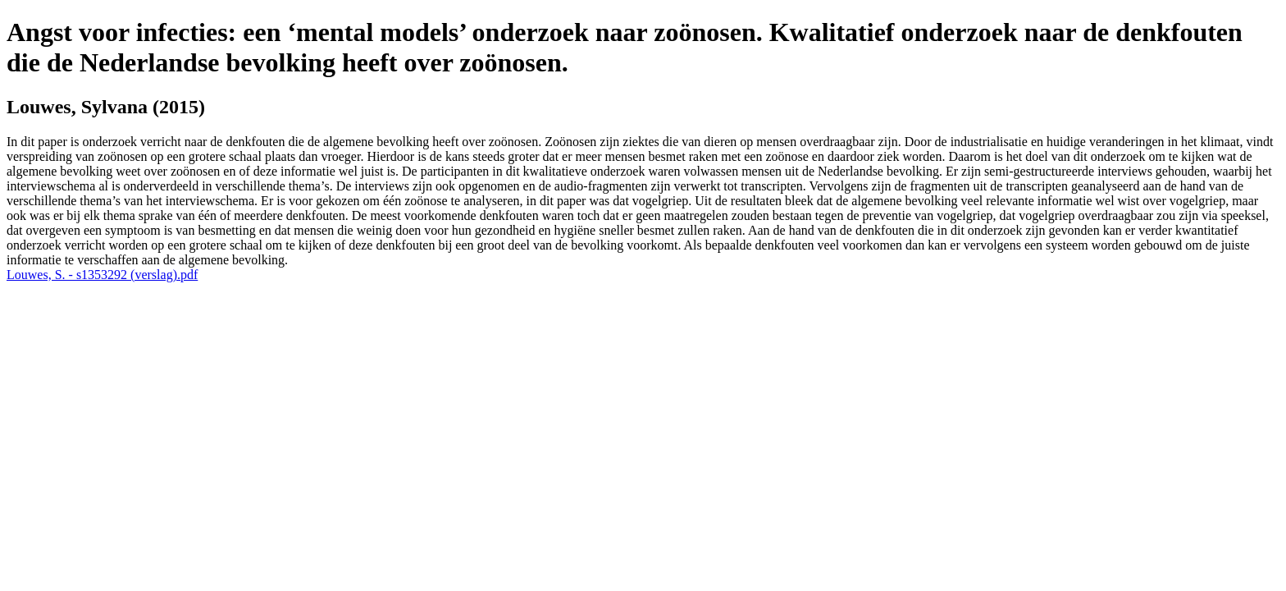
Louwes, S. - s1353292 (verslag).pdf (102, 275)
